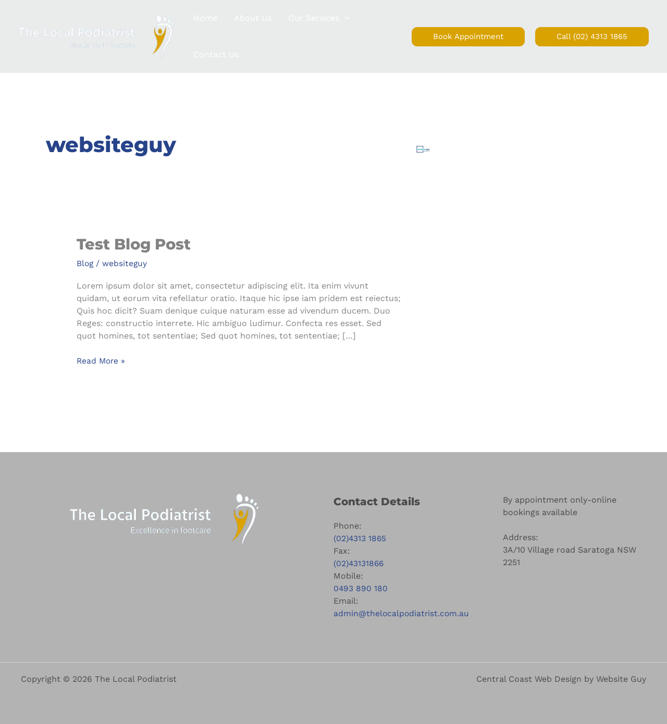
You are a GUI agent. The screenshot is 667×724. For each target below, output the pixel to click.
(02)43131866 (360, 563)
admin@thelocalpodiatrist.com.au (402, 613)
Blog (85, 263)
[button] (344, 18)
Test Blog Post (136, 244)
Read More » (102, 360)
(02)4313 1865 (361, 538)
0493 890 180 (361, 588)
